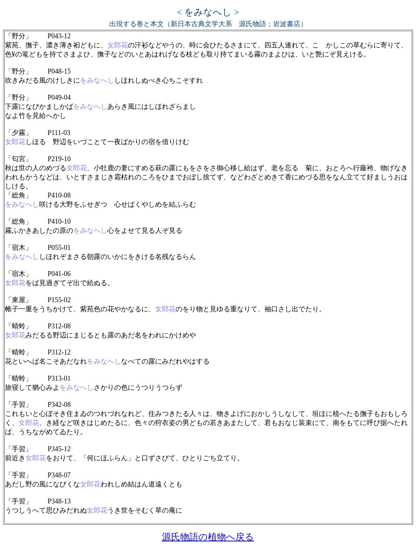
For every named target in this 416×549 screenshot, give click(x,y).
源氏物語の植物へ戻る (208, 537)
